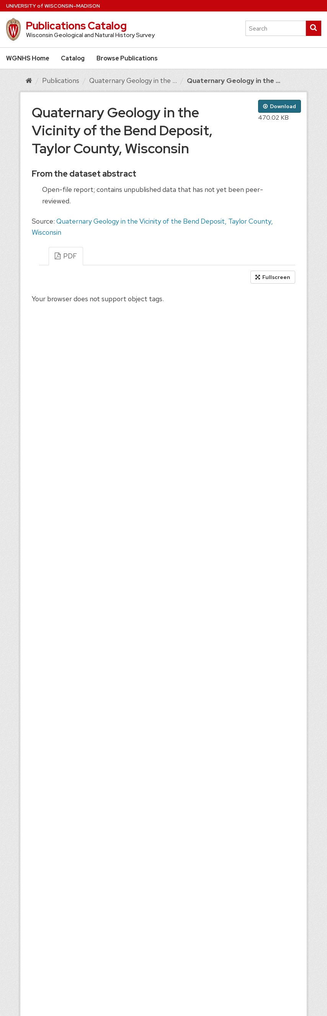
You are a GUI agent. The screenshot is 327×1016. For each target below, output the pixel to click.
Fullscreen (272, 277)
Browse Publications (127, 58)
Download (279, 106)
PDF (66, 256)
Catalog (73, 58)
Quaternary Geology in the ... (133, 80)
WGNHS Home (27, 58)
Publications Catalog (76, 25)
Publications (60, 80)
